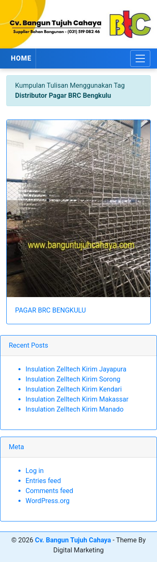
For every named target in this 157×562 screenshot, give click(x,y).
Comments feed (49, 491)
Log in (35, 471)
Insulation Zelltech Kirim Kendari (74, 389)
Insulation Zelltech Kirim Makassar (77, 399)
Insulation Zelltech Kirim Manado (75, 409)
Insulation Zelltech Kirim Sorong (73, 379)
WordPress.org (47, 501)
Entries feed (43, 481)
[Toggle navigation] (140, 58)
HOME (21, 58)
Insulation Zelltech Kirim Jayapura (76, 369)
